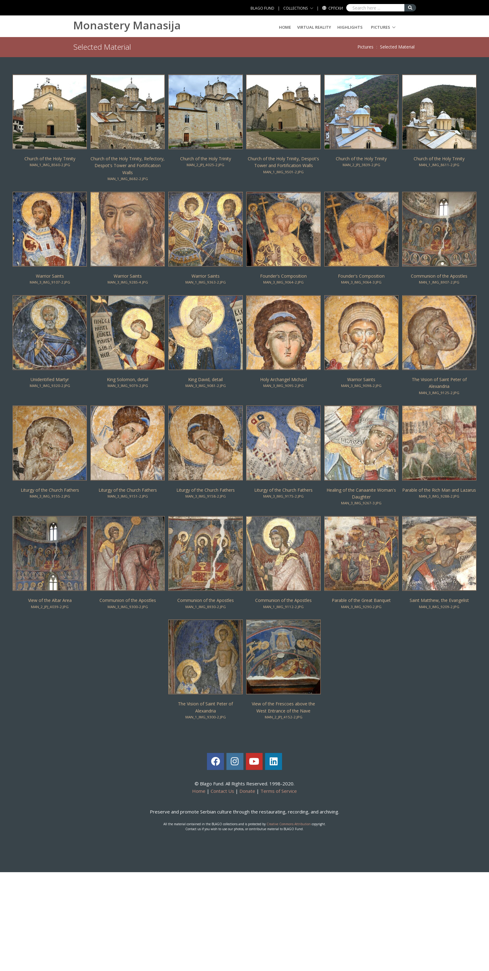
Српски (335, 8)
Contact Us (222, 791)
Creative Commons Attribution (289, 824)
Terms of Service (278, 791)
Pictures (380, 27)
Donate (247, 791)
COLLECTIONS (295, 8)
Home (285, 27)
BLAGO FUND (262, 8)
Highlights (350, 27)
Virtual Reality (314, 27)
